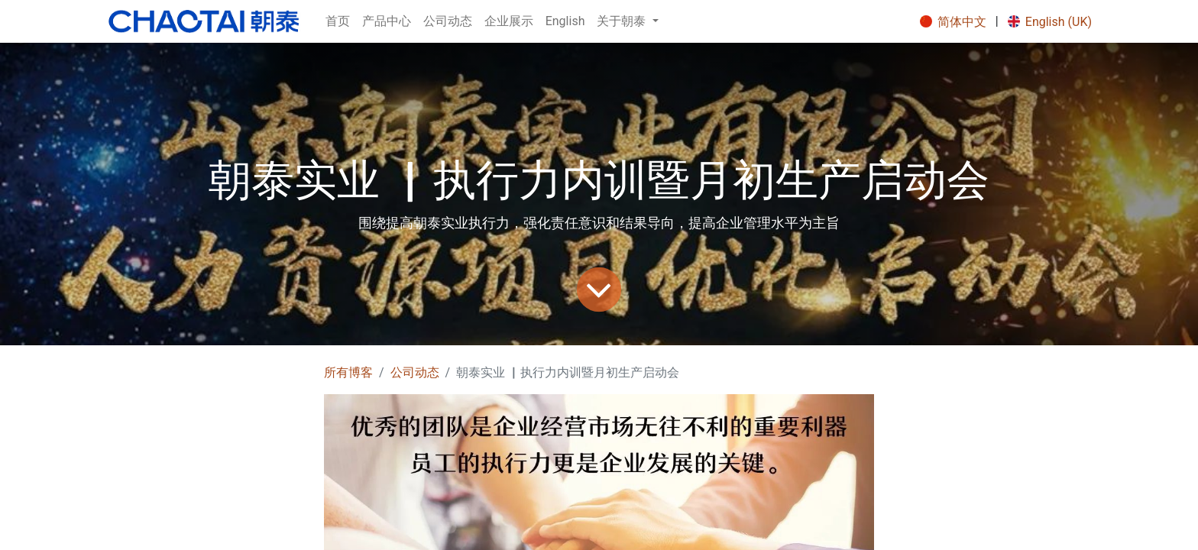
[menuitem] (337, 21)
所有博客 (348, 372)
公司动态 (414, 372)
